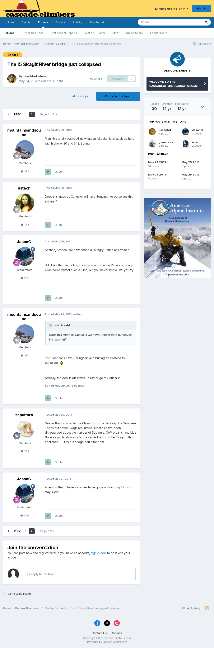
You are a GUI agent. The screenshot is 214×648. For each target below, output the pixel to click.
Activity (77, 22)
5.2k (24, 278)
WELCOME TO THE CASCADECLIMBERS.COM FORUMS (173, 83)
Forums (43, 24)
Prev (17, 114)
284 (25, 171)
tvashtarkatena (35, 76)
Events (26, 22)
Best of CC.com (94, 33)
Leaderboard (158, 33)
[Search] (159, 22)
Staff (115, 33)
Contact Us (99, 633)
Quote (59, 171)
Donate (60, 22)
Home (10, 22)
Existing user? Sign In (172, 8)
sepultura (24, 415)
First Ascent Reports (64, 33)
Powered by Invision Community (107, 641)
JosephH (165, 130)
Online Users (134, 33)
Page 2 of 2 (48, 114)
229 (25, 451)
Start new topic (79, 96)
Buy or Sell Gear (32, 33)
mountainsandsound (24, 132)
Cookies (116, 633)
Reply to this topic (118, 96)
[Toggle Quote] (51, 325)
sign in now (98, 553)
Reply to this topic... (42, 574)
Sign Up (201, 8)
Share (96, 78)
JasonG (24, 241)
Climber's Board (52, 81)
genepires (166, 142)
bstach (24, 188)
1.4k (25, 224)
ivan (195, 142)
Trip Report (97, 22)
